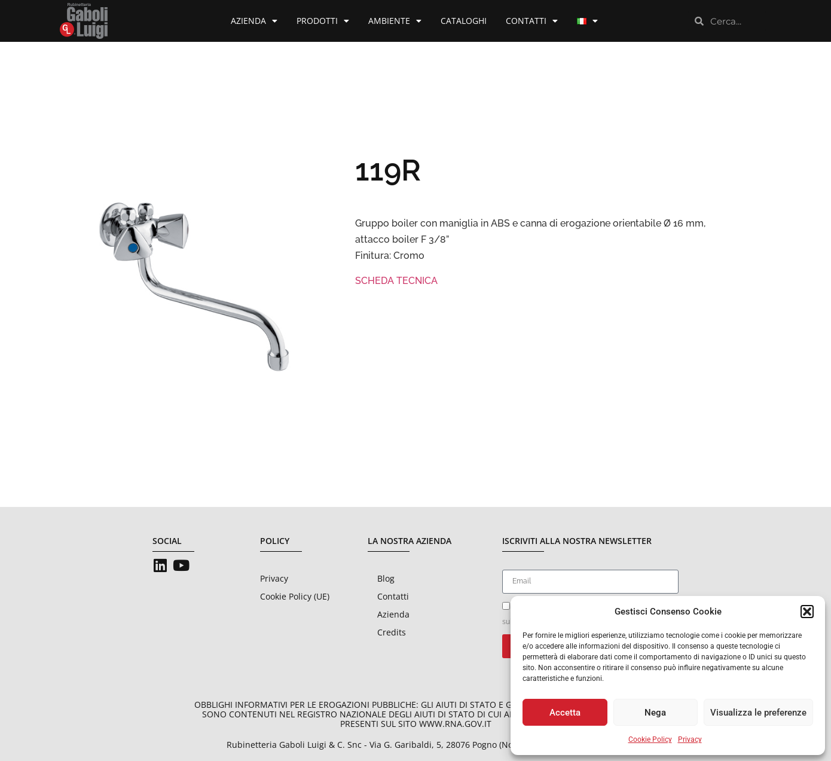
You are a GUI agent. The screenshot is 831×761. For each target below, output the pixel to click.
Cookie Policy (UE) (294, 596)
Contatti (532, 21)
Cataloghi (464, 20)
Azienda (254, 21)
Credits (391, 632)
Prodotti (323, 21)
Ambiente (394, 21)
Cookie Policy (650, 739)
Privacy (690, 739)
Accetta (565, 712)
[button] (807, 612)
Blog (386, 578)
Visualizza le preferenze (758, 712)
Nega (655, 712)
